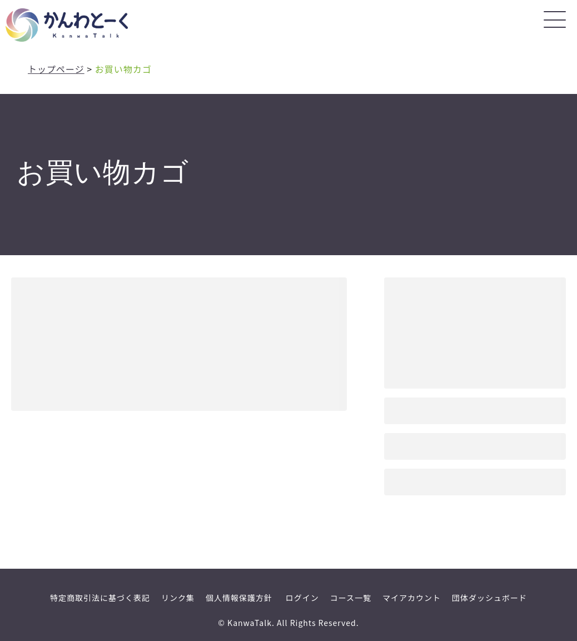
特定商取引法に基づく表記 (100, 597)
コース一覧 (350, 597)
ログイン (302, 597)
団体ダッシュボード (489, 597)
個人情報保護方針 (239, 597)
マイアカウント (411, 597)
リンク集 (178, 597)
